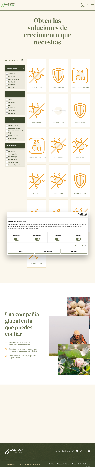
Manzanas (10, 108)
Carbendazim (11, 154)
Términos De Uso (71, 464)
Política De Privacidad (56, 464)
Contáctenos (66, 451)
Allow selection (47, 251)
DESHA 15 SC (12, 136)
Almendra (10, 102)
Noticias (57, 451)
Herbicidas (10, 87)
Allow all (74, 251)
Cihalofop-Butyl (12, 162)
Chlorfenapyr (11, 157)
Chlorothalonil (11, 159)
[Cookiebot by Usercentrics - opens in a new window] (79, 214)
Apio (8, 105)
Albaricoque (11, 110)
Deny (21, 251)
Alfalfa (9, 99)
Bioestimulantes (12, 79)
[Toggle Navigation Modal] (92, 5)
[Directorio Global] (82, 5)
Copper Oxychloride (13, 165)
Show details (79, 246)
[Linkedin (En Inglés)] (84, 451)
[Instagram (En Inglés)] (80, 451)
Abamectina (11, 151)
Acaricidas (10, 74)
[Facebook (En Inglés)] (76, 451)
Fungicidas (10, 84)
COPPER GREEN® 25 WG (14, 132)
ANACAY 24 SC (12, 125)
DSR (79, 464)
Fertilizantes (11, 82)
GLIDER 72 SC (12, 138)
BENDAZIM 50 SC (13, 128)
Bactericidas (11, 76)
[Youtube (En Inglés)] (88, 451)
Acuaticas (10, 113)
